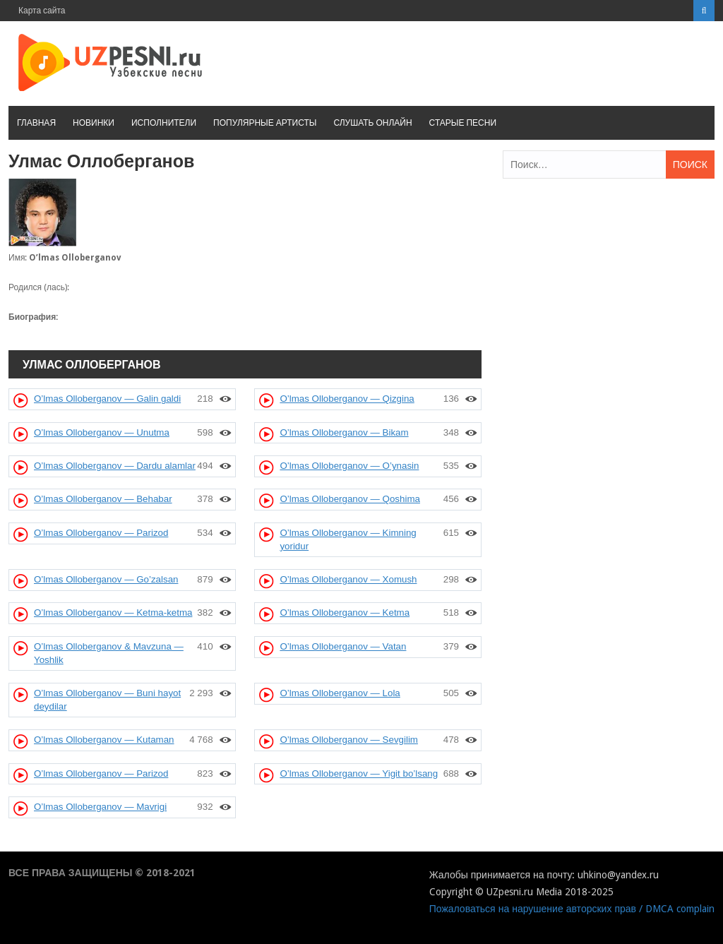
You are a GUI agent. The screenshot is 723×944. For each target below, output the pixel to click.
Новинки (93, 123)
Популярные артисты (264, 123)
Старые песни (462, 123)
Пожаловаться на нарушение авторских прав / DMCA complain (572, 908)
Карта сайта (42, 11)
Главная (36, 123)
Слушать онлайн (372, 123)
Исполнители (163, 123)
